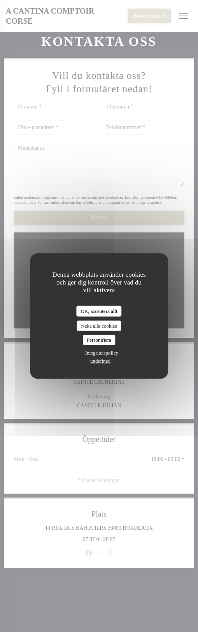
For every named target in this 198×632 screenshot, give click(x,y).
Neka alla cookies (99, 325)
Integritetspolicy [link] (101, 352)
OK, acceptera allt (99, 311)
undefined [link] (100, 360)
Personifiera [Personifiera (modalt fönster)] (99, 340)
